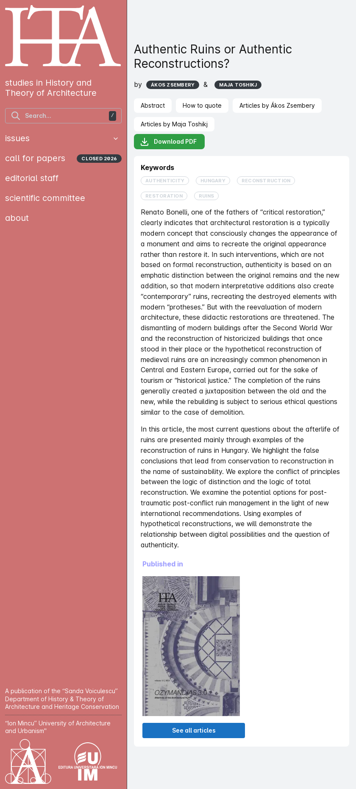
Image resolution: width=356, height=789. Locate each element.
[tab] (153, 105)
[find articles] (63, 115)
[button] (116, 139)
